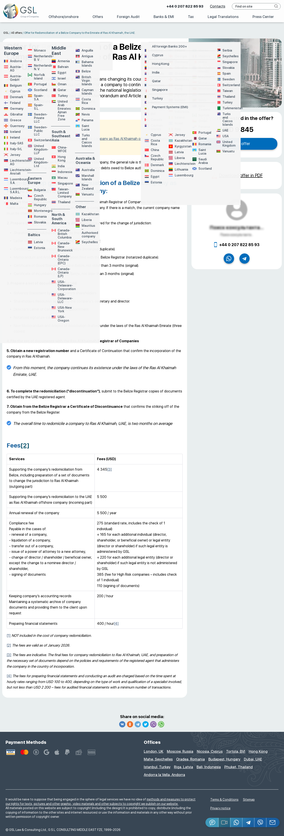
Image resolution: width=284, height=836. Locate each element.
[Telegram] (248, 822)
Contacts (217, 6)
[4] (116, 623)
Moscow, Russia (180, 751)
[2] (29, 147)
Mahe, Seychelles (158, 759)
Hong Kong (258, 751)
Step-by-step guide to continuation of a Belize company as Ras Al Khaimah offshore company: (93, 139)
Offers (98, 17)
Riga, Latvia (183, 767)
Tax (191, 17)
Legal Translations (223, 17)
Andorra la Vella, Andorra (164, 775)
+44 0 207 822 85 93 (184, 6)
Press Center (263, 17)
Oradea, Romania (190, 759)
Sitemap (249, 799)
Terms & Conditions (224, 799)
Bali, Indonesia (209, 767)
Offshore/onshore (64, 17)
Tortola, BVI (235, 751)
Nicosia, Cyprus (210, 751)
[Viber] (260, 822)
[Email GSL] (273, 822)
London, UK (153, 751)
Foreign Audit (128, 17)
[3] (109, 469)
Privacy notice (220, 808)
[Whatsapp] (237, 822)
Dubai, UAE (253, 759)
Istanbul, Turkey (157, 767)
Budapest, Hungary (224, 759)
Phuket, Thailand (238, 767)
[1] (55, 317)
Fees (23, 147)
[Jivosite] (212, 822)
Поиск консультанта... (237, 227)
